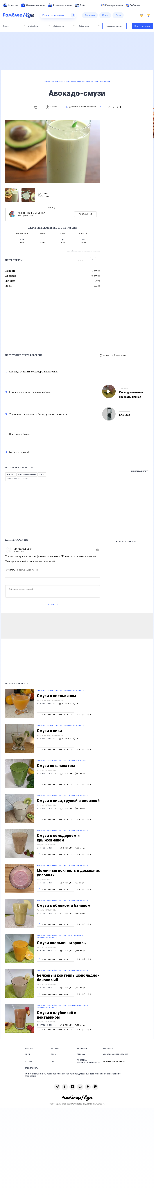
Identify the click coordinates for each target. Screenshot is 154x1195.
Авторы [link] (55, 1048)
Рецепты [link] (29, 1048)
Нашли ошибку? (140, 471)
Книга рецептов (112, 5)
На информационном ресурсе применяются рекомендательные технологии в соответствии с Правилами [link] (73, 1075)
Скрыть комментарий (27, 570)
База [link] (53, 1054)
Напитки (13, 26)
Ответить (10, 570)
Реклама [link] (81, 1054)
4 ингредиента (46, 703)
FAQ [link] (52, 1061)
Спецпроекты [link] (31, 1068)
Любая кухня (64, 26)
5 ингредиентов (47, 773)
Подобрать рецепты (142, 26)
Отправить (53, 604)
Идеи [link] (27, 1054)
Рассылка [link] (108, 1048)
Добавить (133, 5)
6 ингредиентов (47, 848)
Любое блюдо (39, 26)
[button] (119, 355)
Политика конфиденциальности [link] (88, 1061)
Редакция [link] (82, 1048)
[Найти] (73, 15)
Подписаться (85, 214)
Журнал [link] (28, 1061)
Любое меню (89, 26)
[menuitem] (10, 5)
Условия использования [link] (115, 1054)
